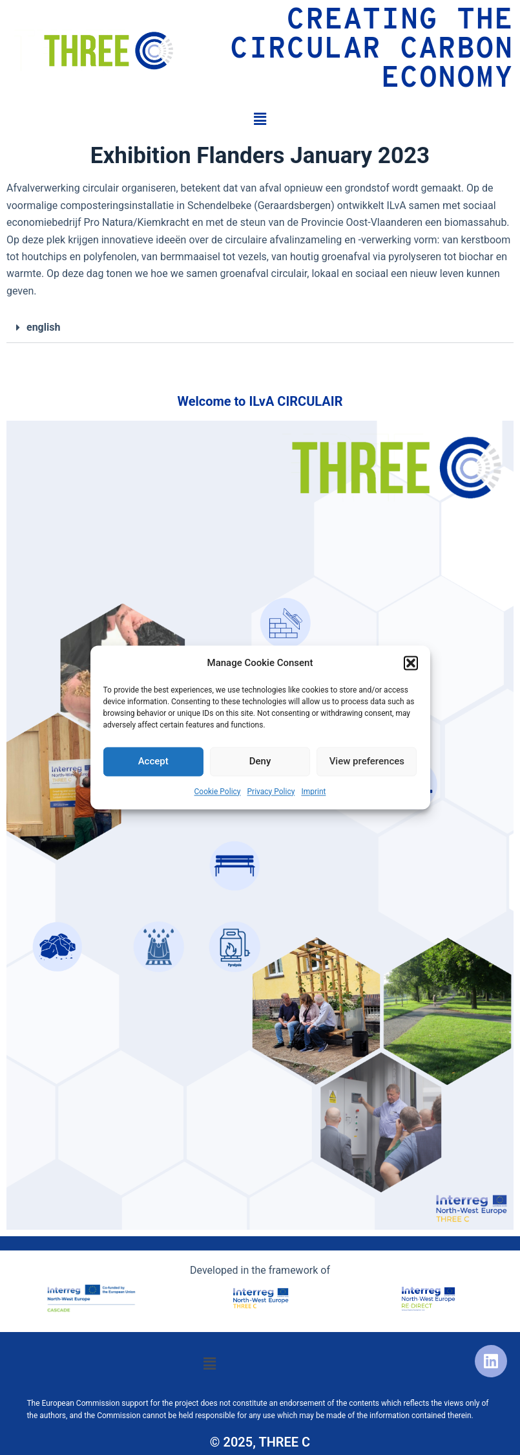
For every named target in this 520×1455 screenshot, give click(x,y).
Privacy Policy (271, 791)
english (43, 327)
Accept (153, 762)
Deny (260, 762)
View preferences (366, 762)
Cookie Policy (217, 791)
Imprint (313, 791)
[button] (410, 663)
